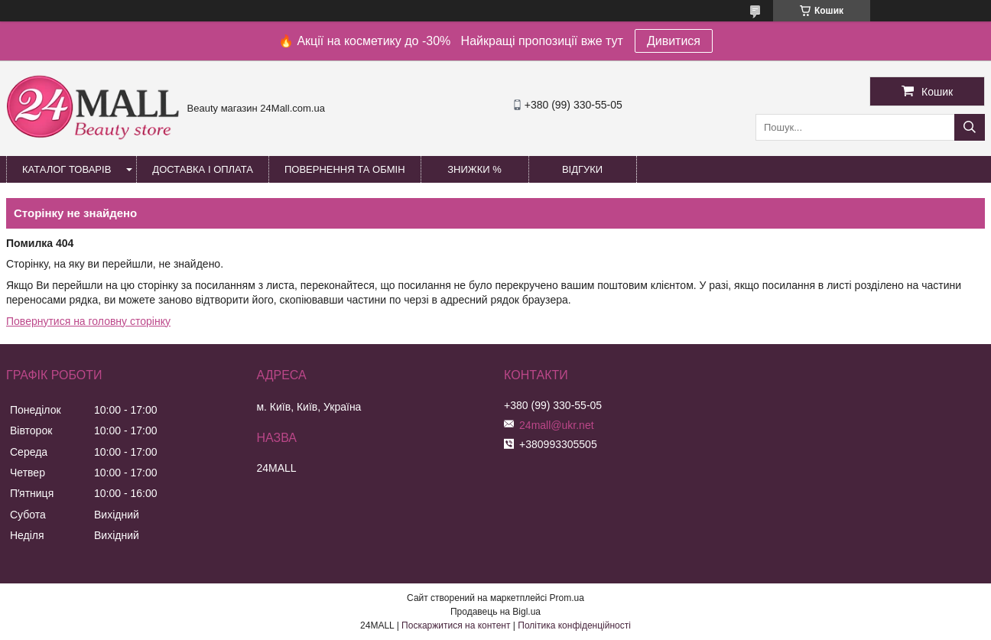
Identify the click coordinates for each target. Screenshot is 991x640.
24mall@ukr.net (556, 425)
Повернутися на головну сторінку (88, 321)
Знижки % (474, 169)
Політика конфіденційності (574, 625)
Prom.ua (567, 598)
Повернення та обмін (344, 169)
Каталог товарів (66, 169)
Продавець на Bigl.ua (495, 611)
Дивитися (673, 40)
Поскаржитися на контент (455, 625)
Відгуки (582, 169)
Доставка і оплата (202, 169)
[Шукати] (969, 127)
